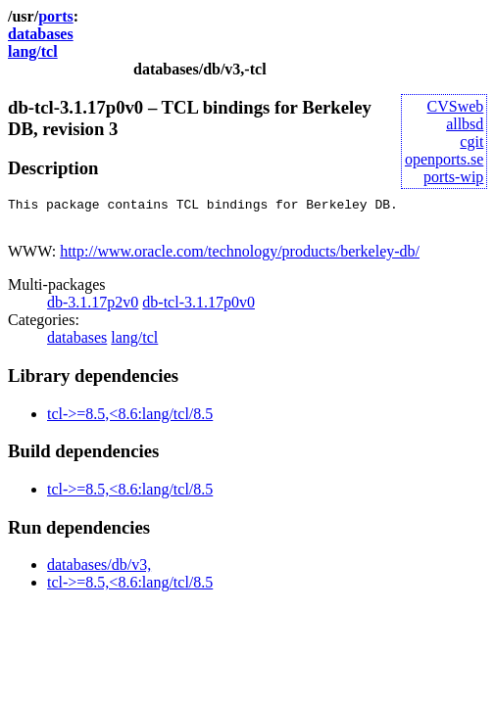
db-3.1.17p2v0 (92, 308)
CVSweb (455, 106)
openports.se (444, 159)
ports (56, 16)
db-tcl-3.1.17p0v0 (198, 308)
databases (41, 33)
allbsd (464, 124)
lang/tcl (33, 51)
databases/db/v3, (99, 570)
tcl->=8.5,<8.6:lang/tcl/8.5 (130, 419)
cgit (471, 141)
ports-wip (453, 176)
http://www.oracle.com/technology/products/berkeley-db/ (240, 257)
